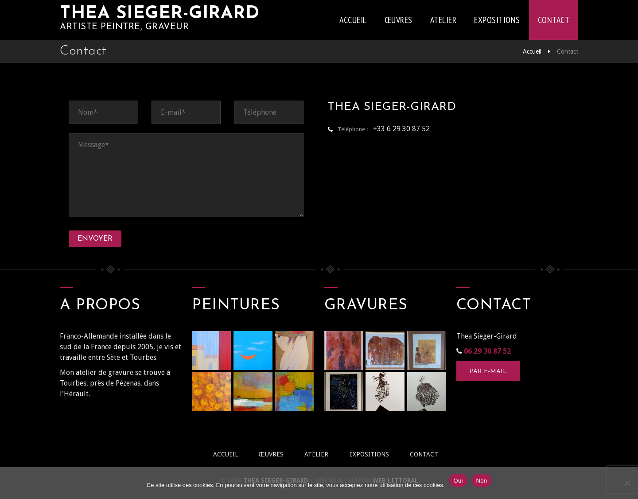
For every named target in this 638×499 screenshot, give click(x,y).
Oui (458, 480)
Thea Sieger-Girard (159, 14)
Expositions (497, 20)
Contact (554, 20)
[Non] (626, 483)
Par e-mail (488, 371)
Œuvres (398, 20)
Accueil (353, 20)
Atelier (443, 20)
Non (481, 480)
